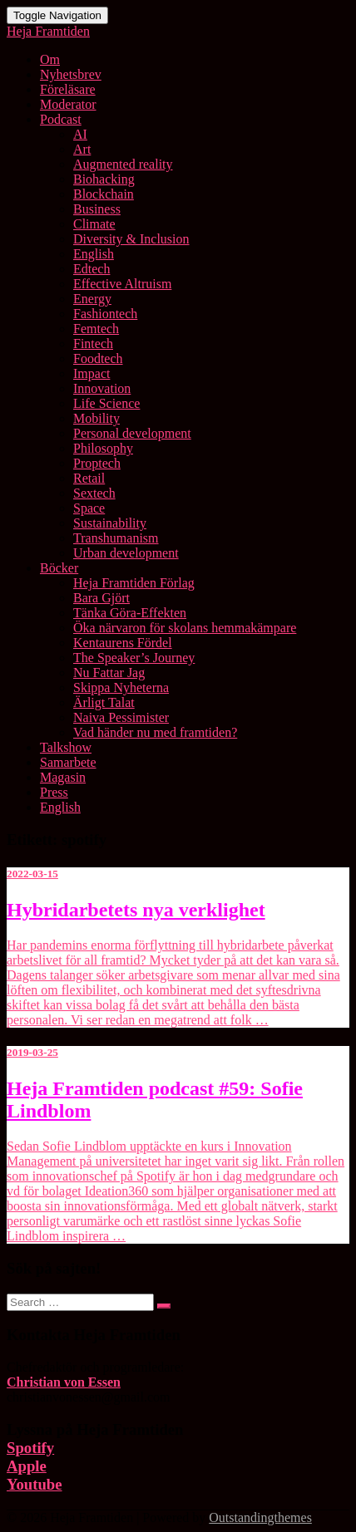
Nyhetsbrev (70, 74)
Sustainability (109, 523)
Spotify (30, 1447)
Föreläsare (68, 89)
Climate (94, 224)
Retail (89, 478)
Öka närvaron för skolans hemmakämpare (184, 628)
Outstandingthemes (260, 1517)
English (93, 254)
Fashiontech (105, 314)
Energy (92, 299)
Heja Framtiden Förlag (134, 583)
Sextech (94, 493)
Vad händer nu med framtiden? (155, 732)
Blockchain (103, 194)
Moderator (68, 104)
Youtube (34, 1484)
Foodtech (98, 358)
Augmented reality (123, 164)
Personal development (132, 433)
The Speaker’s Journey (134, 658)
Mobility (96, 418)
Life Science (106, 403)
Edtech (91, 269)
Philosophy (103, 448)
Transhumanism (116, 538)
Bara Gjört (101, 598)
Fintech (93, 343)
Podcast (61, 119)
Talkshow (65, 747)
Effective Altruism (122, 284)
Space (89, 508)
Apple (27, 1466)
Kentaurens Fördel (122, 643)
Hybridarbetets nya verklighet (136, 910)
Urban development (126, 553)
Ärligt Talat (104, 702)
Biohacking (104, 179)
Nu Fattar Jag (109, 672)
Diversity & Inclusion (131, 239)
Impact (91, 373)
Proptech (97, 463)
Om (50, 59)
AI (80, 134)
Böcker (59, 568)
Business (97, 209)
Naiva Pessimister (121, 717)
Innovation (102, 388)
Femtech (96, 329)
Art (82, 149)
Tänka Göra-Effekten (129, 613)
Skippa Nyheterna (121, 687)
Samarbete (68, 762)
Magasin (63, 777)
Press (54, 792)
